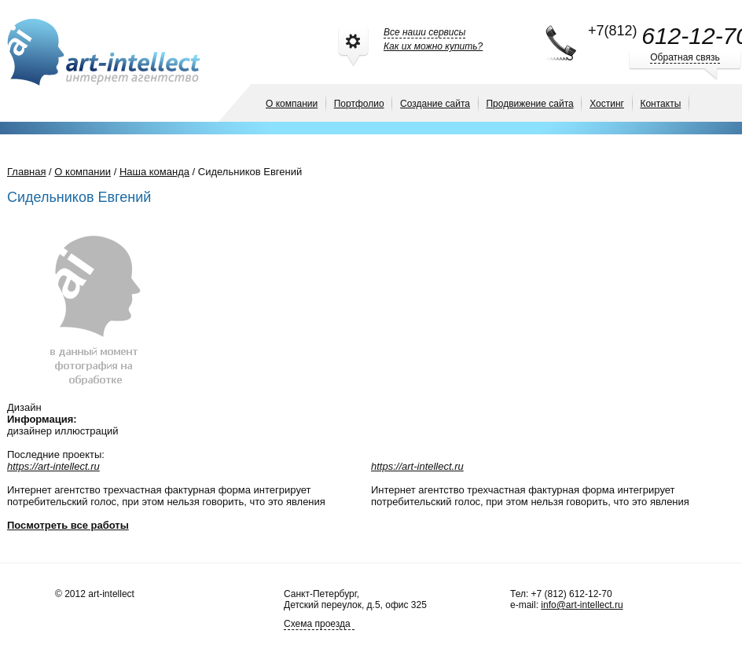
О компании (292, 103)
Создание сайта (435, 103)
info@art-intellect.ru (582, 604)
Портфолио (359, 103)
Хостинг (607, 103)
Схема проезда (317, 623)
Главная (26, 172)
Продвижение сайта (529, 103)
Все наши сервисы (424, 32)
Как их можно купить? (433, 46)
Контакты (660, 103)
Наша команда (154, 172)
